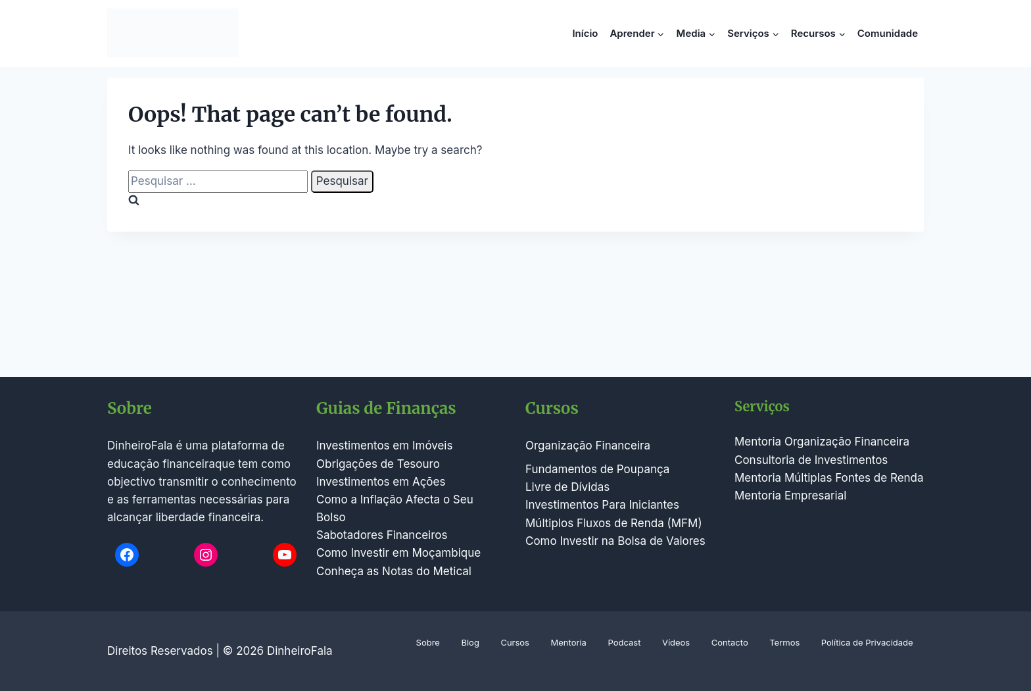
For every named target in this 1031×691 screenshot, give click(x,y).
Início (585, 33)
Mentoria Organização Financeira (821, 441)
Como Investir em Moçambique (398, 552)
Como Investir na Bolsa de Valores (615, 541)
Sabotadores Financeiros (381, 535)
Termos (784, 642)
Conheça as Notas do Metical (393, 571)
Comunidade (887, 33)
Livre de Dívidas (567, 487)
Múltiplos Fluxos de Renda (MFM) (613, 523)
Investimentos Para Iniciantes (602, 504)
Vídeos (676, 642)
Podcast (624, 642)
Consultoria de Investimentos (811, 460)
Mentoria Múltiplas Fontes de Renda (829, 477)
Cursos (514, 642)
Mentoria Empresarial (790, 495)
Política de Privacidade (867, 642)
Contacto (729, 642)
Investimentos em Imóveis (384, 445)
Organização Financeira (587, 445)
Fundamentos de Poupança (597, 469)
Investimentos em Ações (380, 481)
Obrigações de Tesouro (378, 464)
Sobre (428, 642)
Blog (470, 642)
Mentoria (569, 642)
